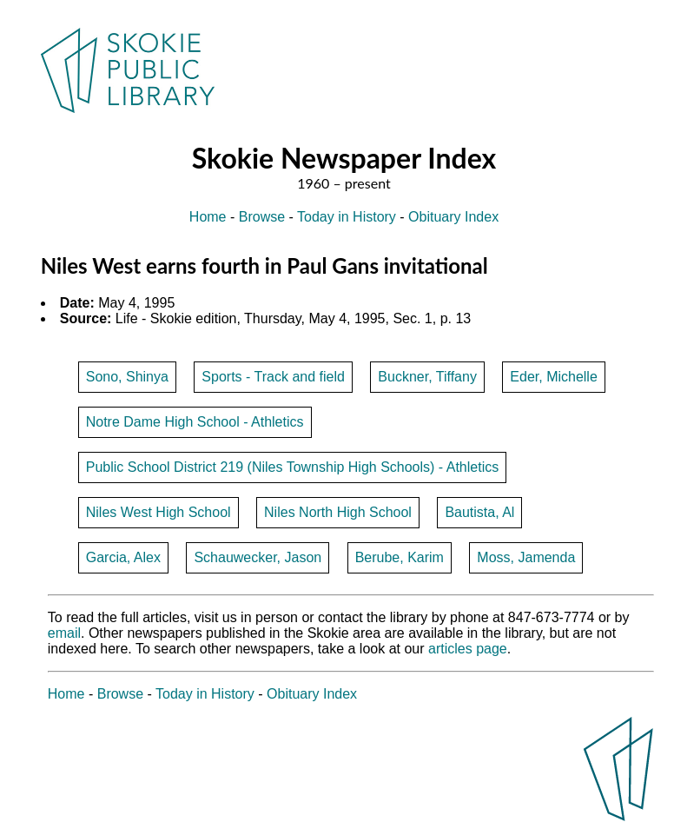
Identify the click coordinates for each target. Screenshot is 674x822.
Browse (262, 216)
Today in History (346, 216)
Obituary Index (453, 216)
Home (208, 216)
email (64, 633)
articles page (467, 648)
